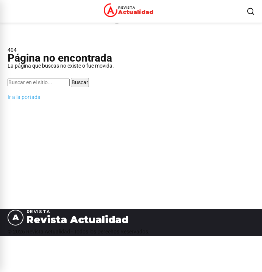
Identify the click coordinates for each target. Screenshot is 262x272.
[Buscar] (250, 11)
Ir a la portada (24, 97)
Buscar (80, 82)
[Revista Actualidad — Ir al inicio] (130, 10)
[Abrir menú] (9, 11)
